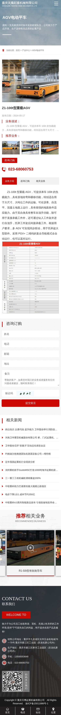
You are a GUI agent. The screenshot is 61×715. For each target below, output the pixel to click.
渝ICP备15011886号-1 (36, 703)
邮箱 (6, 353)
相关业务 (40, 181)
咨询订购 (9, 160)
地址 (6, 363)
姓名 (6, 334)
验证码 (9, 393)
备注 (7, 373)
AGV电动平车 (38, 50)
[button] (55, 84)
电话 (6, 344)
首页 (18, 50)
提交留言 (30, 403)
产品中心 (26, 50)
